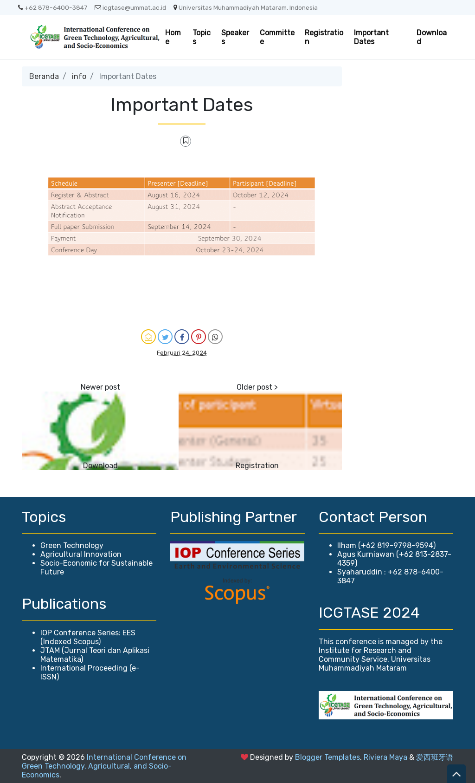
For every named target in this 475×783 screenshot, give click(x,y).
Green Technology (71, 545)
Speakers (235, 37)
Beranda (44, 76)
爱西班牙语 (434, 757)
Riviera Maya (385, 757)
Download (432, 37)
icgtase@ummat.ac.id (130, 7)
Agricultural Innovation (81, 554)
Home (173, 37)
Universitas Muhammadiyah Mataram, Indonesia (245, 7)
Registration (324, 37)
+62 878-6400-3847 (52, 7)
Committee (277, 37)
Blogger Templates (327, 757)
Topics (202, 37)
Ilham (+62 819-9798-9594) (386, 545)
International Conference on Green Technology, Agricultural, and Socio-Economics (104, 766)
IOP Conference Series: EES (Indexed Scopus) (87, 637)
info (79, 76)
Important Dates (371, 37)
